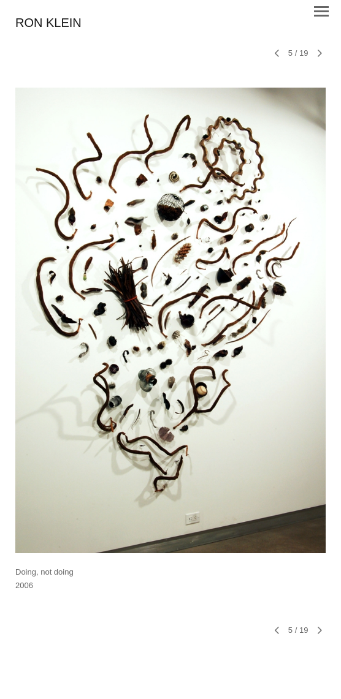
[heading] (48, 23)
